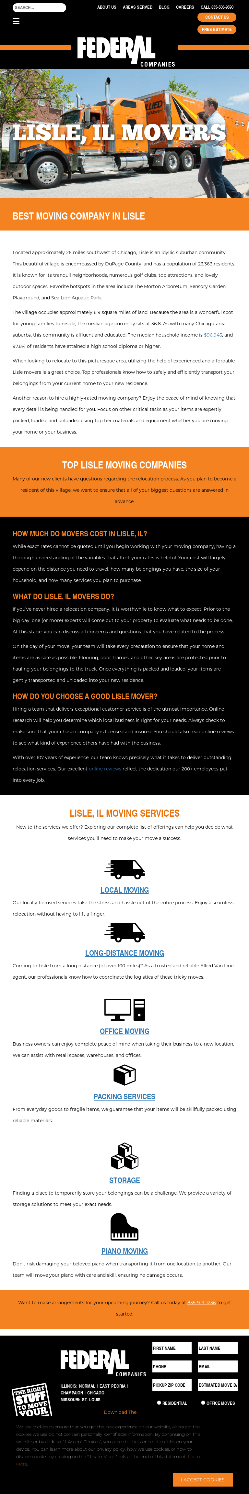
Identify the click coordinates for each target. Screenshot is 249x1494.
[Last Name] (218, 1348)
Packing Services (124, 1096)
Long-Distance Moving (124, 952)
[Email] (218, 1366)
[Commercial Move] (203, 1403)
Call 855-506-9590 (217, 7)
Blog (164, 7)
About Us (106, 7)
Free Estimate (217, 29)
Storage (124, 1180)
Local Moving (125, 889)
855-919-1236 (201, 1302)
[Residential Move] (159, 1403)
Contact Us (217, 17)
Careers (185, 7)
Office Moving (124, 1031)
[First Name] (172, 1348)
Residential (174, 1403)
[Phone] (172, 1366)
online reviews (105, 769)
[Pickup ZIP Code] (172, 1385)
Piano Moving (124, 1250)
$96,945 (213, 335)
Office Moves (221, 1403)
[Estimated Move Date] (218, 1385)
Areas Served (137, 7)
